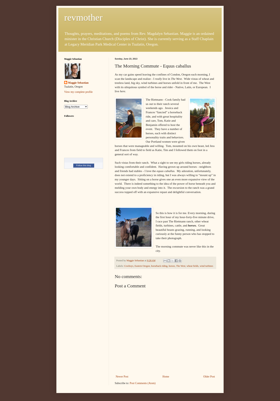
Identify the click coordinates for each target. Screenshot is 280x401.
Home (166, 376)
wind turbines (206, 266)
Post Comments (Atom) (143, 383)
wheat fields (193, 266)
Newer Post (122, 376)
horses (172, 266)
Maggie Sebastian (78, 82)
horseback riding (159, 266)
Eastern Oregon (142, 266)
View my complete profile (78, 91)
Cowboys (128, 266)
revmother (83, 17)
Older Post (209, 376)
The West (180, 266)
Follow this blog (83, 165)
